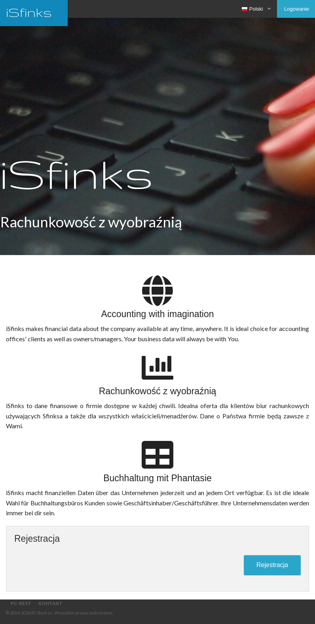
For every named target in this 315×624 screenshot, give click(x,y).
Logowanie (296, 9)
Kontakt (50, 603)
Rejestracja (272, 565)
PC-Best (21, 603)
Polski (252, 9)
